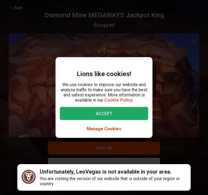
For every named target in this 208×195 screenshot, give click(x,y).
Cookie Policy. (118, 100)
